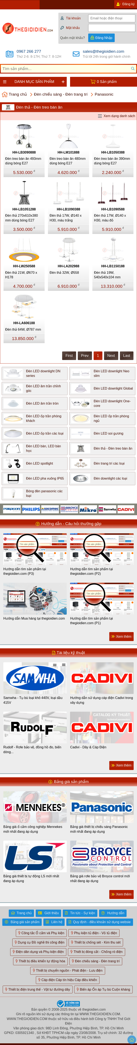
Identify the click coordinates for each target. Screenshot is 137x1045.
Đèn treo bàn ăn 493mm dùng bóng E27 (23, 161)
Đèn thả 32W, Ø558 (64, 272)
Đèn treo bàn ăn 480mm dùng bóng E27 (68, 161)
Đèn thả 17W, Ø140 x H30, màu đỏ (110, 218)
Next (111, 356)
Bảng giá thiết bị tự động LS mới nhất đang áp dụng (31, 878)
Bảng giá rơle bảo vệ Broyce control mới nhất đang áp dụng (100, 878)
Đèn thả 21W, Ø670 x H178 (21, 275)
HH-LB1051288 (24, 209)
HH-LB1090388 (68, 209)
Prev (85, 356)
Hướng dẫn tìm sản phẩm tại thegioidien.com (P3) (24, 571)
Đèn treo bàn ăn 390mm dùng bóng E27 (112, 161)
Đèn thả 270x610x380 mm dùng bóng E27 (21, 218)
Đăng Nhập (104, 38)
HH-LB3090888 (24, 152)
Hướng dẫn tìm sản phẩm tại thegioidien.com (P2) (91, 571)
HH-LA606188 (24, 323)
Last (126, 356)
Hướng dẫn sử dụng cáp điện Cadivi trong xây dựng (101, 700)
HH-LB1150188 (112, 266)
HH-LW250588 (24, 266)
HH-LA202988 (68, 266)
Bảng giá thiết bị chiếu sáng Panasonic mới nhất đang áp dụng (99, 829)
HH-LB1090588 (112, 209)
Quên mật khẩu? (72, 38)
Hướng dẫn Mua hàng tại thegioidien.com (34, 618)
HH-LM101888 (68, 152)
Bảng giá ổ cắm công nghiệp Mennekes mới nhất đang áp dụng (32, 829)
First (69, 356)
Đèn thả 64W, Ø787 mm (23, 329)
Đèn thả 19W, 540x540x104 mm (107, 275)
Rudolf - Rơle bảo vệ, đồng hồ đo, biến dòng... (32, 749)
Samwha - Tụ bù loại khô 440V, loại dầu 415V (32, 700)
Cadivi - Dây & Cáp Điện (88, 747)
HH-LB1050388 (112, 152)
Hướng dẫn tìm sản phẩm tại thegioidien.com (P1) (91, 621)
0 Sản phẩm (107, 82)
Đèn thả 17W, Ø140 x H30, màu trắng (66, 218)
